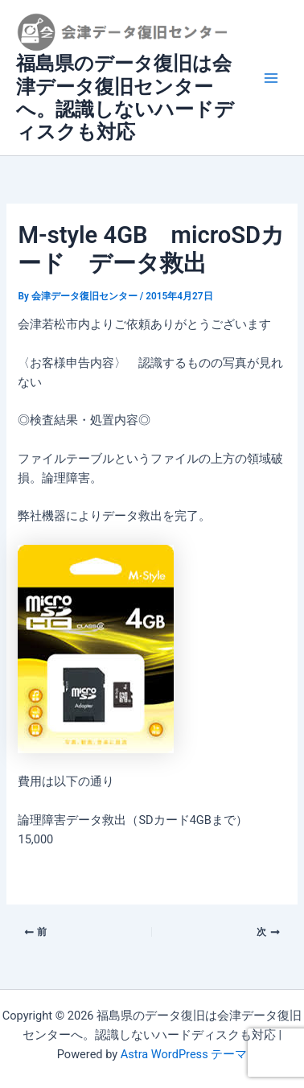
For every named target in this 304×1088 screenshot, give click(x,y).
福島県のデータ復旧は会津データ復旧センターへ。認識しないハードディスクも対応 (125, 97)
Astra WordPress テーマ (184, 1054)
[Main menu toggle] (271, 78)
